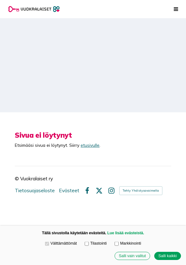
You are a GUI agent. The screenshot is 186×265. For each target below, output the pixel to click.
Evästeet (69, 190)
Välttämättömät (61, 243)
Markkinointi (128, 243)
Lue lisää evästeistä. (125, 233)
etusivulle (90, 145)
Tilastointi (96, 243)
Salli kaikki (167, 256)
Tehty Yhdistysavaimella (141, 190)
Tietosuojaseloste (35, 190)
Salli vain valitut (132, 256)
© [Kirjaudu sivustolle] (17, 178)
